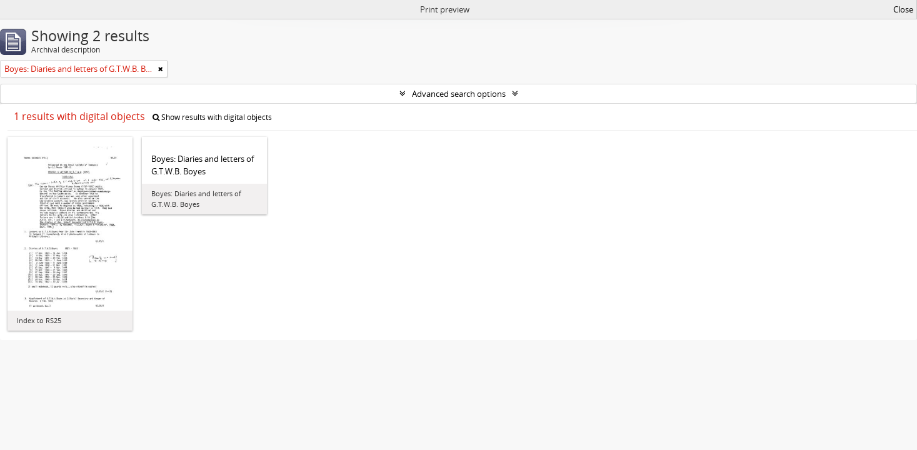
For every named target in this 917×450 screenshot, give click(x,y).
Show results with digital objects (212, 117)
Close (903, 9)
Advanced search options (459, 93)
